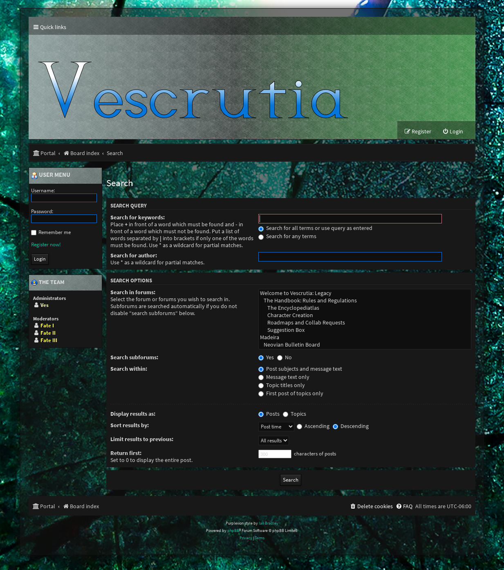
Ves (44, 305)
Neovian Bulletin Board (364, 345)
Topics (294, 413)
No (284, 357)
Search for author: (133, 255)
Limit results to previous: (141, 439)
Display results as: (132, 413)
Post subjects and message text (300, 368)
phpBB (233, 530)
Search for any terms (287, 236)
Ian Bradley (268, 523)
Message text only (283, 377)
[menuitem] (452, 131)
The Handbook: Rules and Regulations (364, 300)
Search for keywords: (137, 217)
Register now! (46, 244)
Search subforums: (134, 357)
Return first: (125, 453)
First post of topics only (290, 393)
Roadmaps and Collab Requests (364, 323)
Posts (269, 413)
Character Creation (364, 315)
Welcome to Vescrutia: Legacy (364, 293)
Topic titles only (281, 385)
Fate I (47, 325)
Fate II (48, 333)
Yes (266, 357)
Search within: (128, 368)
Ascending (313, 426)
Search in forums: (132, 292)
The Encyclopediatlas (364, 308)
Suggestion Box (364, 330)
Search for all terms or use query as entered (315, 228)
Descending (351, 426)
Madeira (364, 337)
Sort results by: (129, 425)
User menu (50, 175)
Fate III (48, 340)
